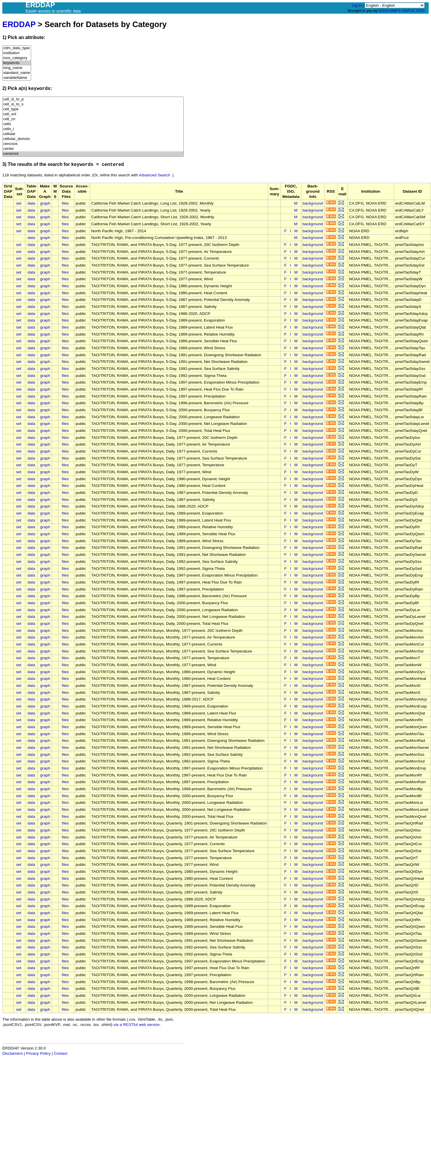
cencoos (93, 143)
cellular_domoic (93, 138)
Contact (60, 1053)
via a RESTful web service (137, 1024)
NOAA (383, 10)
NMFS (395, 10)
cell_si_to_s (93, 104)
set (18, 203)
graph (45, 203)
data (31, 203)
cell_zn (93, 119)
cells (93, 124)
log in (357, 5)
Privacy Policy (38, 1053)
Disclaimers (12, 1053)
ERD (420, 10)
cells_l (93, 129)
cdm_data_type (17, 48)
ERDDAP (18, 24)
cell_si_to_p (93, 99)
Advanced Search (154, 175)
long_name (17, 67)
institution (17, 53)
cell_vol (93, 114)
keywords (17, 63)
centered (93, 153)
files (65, 203)
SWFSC (409, 10)
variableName (17, 77)
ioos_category (17, 58)
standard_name (17, 72)
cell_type (93, 109)
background (313, 203)
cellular (93, 134)
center (93, 148)
